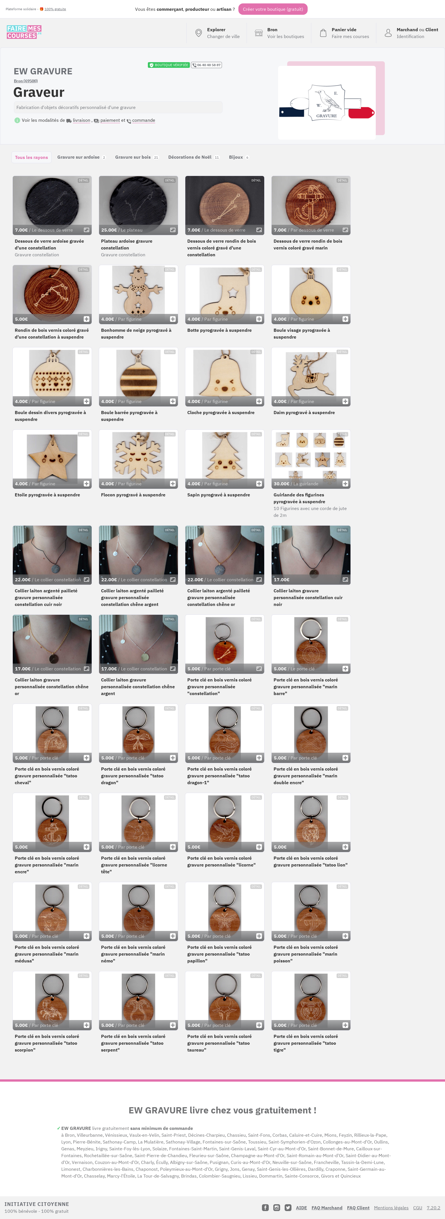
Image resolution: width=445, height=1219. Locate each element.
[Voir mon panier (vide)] (343, 33)
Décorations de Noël (194, 157)
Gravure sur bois (137, 157)
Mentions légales (391, 1207)
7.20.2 (433, 1207)
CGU (417, 1207)
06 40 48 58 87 (206, 65)
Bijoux (239, 157)
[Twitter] (288, 1207)
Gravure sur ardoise (81, 157)
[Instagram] (276, 1207)
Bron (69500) (26, 80)
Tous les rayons (31, 157)
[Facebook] (265, 1207)
